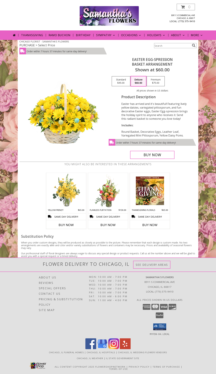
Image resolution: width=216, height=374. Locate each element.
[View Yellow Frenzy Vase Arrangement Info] (66, 191)
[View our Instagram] (113, 348)
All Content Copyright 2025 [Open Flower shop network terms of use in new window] (74, 366)
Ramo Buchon (60, 35)
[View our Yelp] (125, 348)
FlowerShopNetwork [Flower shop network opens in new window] (110, 366)
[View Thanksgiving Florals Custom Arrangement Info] (150, 191)
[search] (193, 45)
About (178, 35)
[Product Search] (172, 45)
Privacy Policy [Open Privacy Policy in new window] (139, 366)
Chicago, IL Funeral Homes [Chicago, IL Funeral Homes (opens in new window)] (66, 352)
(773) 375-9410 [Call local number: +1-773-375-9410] (186, 21)
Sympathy (106, 35)
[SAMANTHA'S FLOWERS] (109, 15)
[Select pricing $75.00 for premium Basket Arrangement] (156, 81)
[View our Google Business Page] (102, 348)
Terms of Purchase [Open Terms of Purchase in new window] (166, 366)
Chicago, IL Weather (90, 358)
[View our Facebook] (90, 348)
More (197, 35)
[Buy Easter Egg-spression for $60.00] (152, 155)
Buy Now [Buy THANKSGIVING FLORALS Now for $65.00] (149, 225)
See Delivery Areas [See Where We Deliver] (152, 265)
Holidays (156, 35)
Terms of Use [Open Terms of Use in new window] (118, 368)
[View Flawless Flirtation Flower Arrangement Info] (108, 191)
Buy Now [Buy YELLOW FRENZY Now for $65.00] (66, 225)
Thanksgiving (32, 35)
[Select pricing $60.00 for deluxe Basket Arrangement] (138, 81)
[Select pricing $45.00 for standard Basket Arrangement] (121, 81)
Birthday (83, 35)
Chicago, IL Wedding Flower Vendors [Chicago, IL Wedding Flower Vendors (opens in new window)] (142, 352)
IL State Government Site (122, 358)
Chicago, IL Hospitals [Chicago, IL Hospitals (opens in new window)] (101, 352)
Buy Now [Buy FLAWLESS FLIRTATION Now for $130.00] (108, 225)
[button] (186, 7)
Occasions (131, 35)
